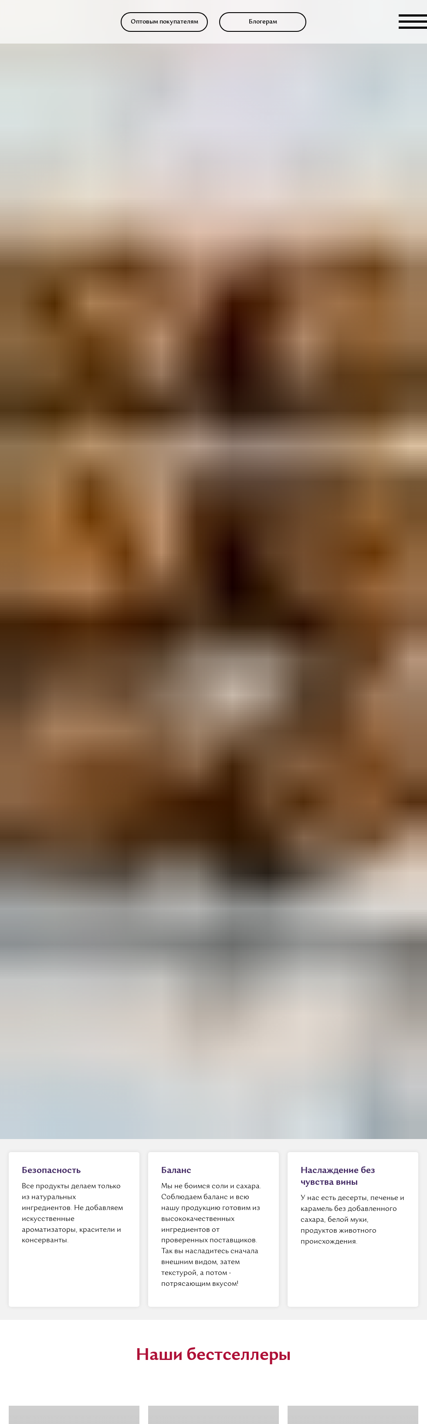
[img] (17, 22)
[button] (164, 22)
